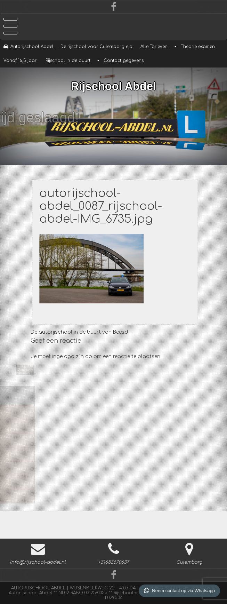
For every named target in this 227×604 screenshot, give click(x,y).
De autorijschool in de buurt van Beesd (79, 332)
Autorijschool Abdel (32, 46)
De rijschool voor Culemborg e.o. (96, 46)
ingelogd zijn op (72, 356)
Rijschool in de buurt (68, 60)
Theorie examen (198, 46)
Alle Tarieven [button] (154, 46)
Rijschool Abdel (113, 85)
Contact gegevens (124, 60)
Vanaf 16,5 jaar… (21, 60)
